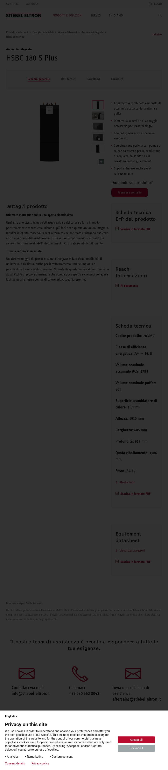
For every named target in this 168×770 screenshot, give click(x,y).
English (11, 716)
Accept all (136, 739)
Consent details (15, 763)
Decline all (136, 748)
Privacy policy (40, 763)
